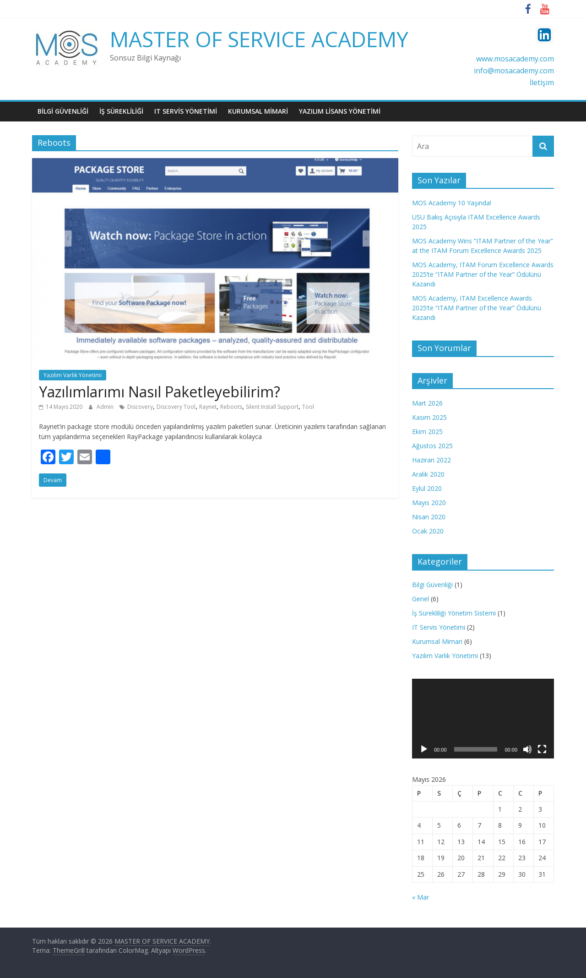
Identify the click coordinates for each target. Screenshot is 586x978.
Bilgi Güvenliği (432, 584)
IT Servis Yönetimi (438, 627)
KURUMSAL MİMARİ (258, 111)
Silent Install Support (272, 407)
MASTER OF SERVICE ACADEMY (259, 39)
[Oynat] (424, 749)
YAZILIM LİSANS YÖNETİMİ (339, 111)
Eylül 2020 (427, 488)
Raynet (208, 407)
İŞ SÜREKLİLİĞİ (121, 111)
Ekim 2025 (427, 431)
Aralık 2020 (428, 474)
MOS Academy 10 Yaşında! (451, 202)
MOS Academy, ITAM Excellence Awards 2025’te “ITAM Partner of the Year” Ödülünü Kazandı (476, 308)
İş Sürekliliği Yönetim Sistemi (454, 613)
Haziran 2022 (431, 460)
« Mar (420, 897)
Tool (308, 407)
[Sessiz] (527, 749)
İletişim (542, 82)
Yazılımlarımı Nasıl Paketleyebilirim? (159, 391)
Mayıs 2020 (429, 502)
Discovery (140, 407)
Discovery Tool (176, 407)
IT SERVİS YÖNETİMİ (185, 111)
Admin (106, 407)
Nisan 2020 (428, 516)
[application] (483, 718)
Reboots (231, 407)
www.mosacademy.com (515, 59)
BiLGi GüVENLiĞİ (63, 111)
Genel (420, 598)
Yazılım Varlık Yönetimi (72, 375)
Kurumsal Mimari (437, 641)
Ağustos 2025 (432, 445)
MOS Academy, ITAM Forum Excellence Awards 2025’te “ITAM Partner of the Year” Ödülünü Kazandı (482, 274)
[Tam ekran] (542, 749)
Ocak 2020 (428, 531)
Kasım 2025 (429, 417)
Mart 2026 (427, 403)
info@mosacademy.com (514, 71)
